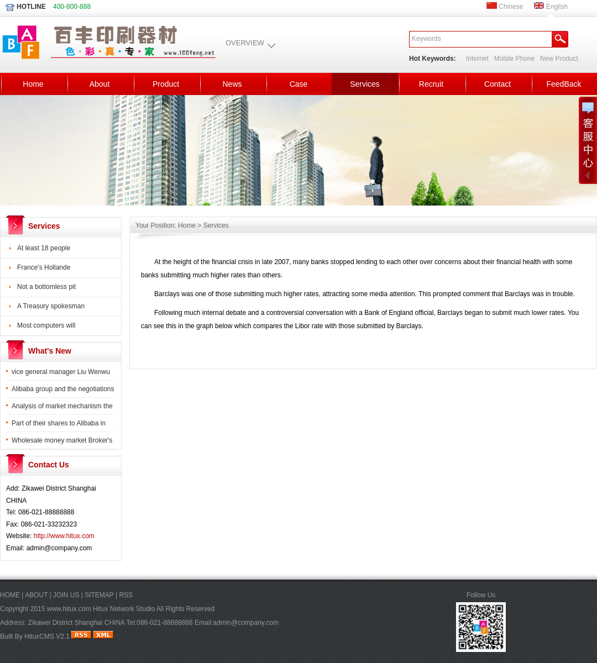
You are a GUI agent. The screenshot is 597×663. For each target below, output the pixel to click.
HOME (10, 595)
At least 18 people (43, 248)
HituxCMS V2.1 (47, 636)
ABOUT (36, 595)
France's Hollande (43, 267)
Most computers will (46, 325)
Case (299, 84)
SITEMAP (99, 595)
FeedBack (563, 84)
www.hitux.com (69, 609)
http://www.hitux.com (64, 536)
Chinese (504, 6)
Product (166, 84)
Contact (497, 84)
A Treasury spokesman (51, 306)
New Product (559, 58)
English (551, 6)
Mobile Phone (514, 58)
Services (365, 84)
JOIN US (66, 595)
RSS (126, 595)
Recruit (431, 84)
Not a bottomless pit (46, 287)
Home (33, 84)
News (232, 84)
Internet (477, 58)
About (100, 84)
